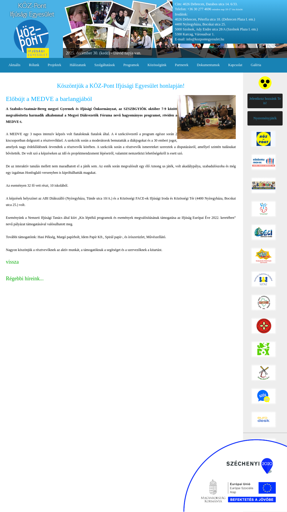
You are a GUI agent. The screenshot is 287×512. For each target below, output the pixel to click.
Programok (131, 65)
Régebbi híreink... (25, 278)
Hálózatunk (78, 65)
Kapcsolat (235, 65)
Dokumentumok (208, 65)
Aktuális (14, 65)
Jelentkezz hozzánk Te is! (265, 101)
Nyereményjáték (264, 118)
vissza (12, 262)
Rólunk (34, 65)
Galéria (256, 65)
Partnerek (181, 65)
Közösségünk (157, 65)
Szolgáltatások (104, 65)
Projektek (54, 65)
